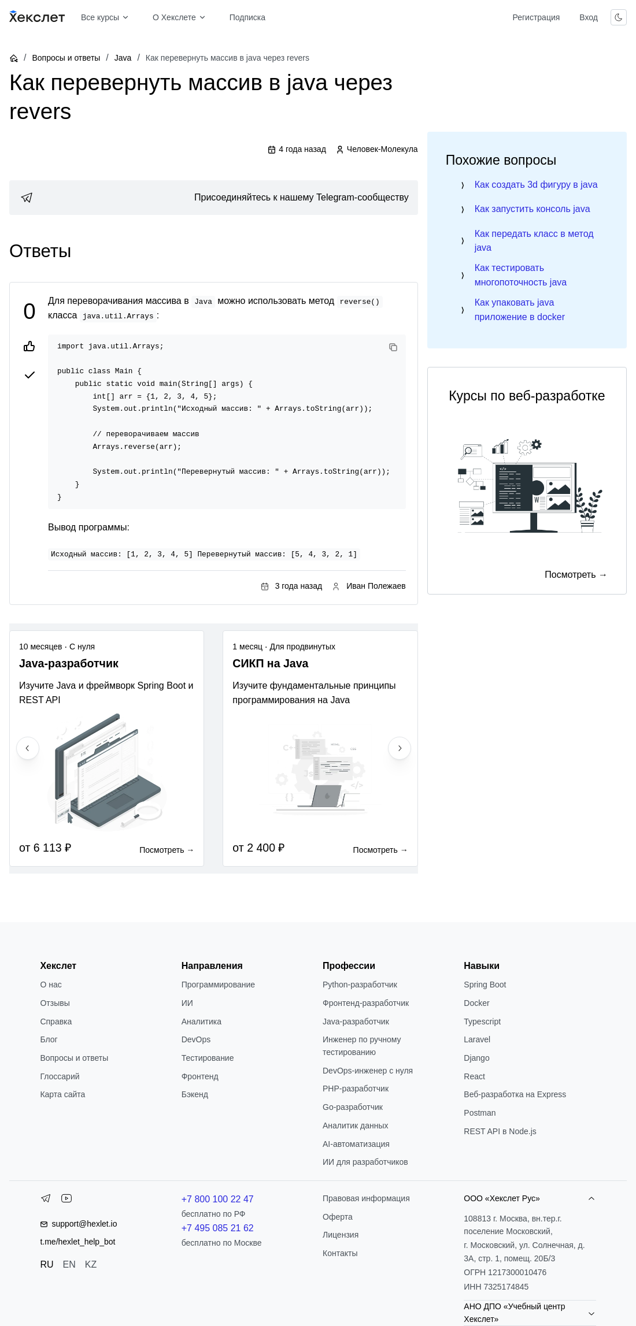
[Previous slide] (27, 748)
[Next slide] (399, 748)
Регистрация (536, 17)
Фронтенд (200, 1076)
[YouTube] (66, 1201)
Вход (588, 17)
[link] (213, 197)
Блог (48, 1039)
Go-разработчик (353, 1107)
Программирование (218, 984)
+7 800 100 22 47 (218, 1199)
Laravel (477, 1039)
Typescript (482, 1021)
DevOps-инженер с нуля (368, 1070)
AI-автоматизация (356, 1144)
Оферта (338, 1216)
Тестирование (208, 1058)
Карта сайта (62, 1094)
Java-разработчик (356, 1021)
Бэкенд (195, 1094)
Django (476, 1058)
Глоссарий (59, 1076)
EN (69, 1264)
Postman (480, 1112)
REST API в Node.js (500, 1131)
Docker (476, 1003)
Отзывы (54, 1003)
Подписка (247, 17)
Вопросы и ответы (66, 58)
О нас (50, 984)
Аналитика (201, 1021)
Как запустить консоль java (532, 209)
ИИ (187, 1003)
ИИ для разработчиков (365, 1162)
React (474, 1076)
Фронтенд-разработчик (366, 1003)
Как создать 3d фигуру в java (536, 185)
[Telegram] (45, 1201)
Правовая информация (366, 1198)
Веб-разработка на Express (515, 1094)
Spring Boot (485, 984)
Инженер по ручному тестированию (362, 1046)
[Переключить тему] (619, 17)
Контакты (340, 1253)
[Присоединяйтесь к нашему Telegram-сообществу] (213, 197)
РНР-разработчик (356, 1088)
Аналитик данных (356, 1125)
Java (123, 58)
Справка (56, 1021)
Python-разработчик (360, 984)
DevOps (196, 1039)
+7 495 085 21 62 (218, 1228)
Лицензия (340, 1234)
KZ (91, 1264)
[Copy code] (393, 347)
